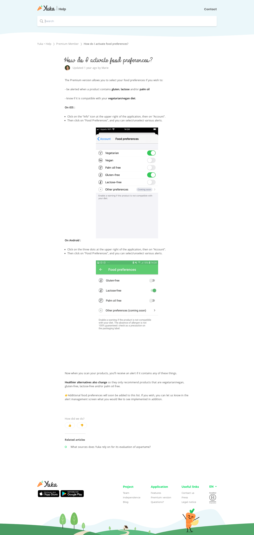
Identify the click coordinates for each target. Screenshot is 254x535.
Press (185, 497)
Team (126, 493)
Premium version (161, 497)
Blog (125, 502)
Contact (210, 9)
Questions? (157, 502)
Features (156, 493)
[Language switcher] (213, 487)
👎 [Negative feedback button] (82, 425)
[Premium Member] (68, 44)
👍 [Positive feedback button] (69, 425)
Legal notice (189, 502)
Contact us (188, 493)
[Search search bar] (127, 21)
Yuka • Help (44, 44)
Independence (131, 497)
